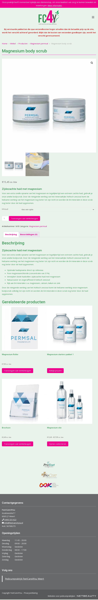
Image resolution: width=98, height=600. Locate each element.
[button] (92, 63)
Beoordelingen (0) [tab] (28, 234)
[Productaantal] (5, 218)
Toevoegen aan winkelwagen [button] (17, 370)
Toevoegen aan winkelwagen (24, 218)
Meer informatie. (55, 5)
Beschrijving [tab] (11, 234)
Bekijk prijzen (55, 370)
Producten (23, 43)
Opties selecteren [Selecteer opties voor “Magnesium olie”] (57, 444)
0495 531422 (10, 519)
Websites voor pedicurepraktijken (72, 596)
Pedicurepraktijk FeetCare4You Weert (24, 578)
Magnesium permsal (39, 43)
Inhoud (5, 209)
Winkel (13, 43)
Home (4, 43)
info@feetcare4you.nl (13, 523)
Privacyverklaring (31, 593)
